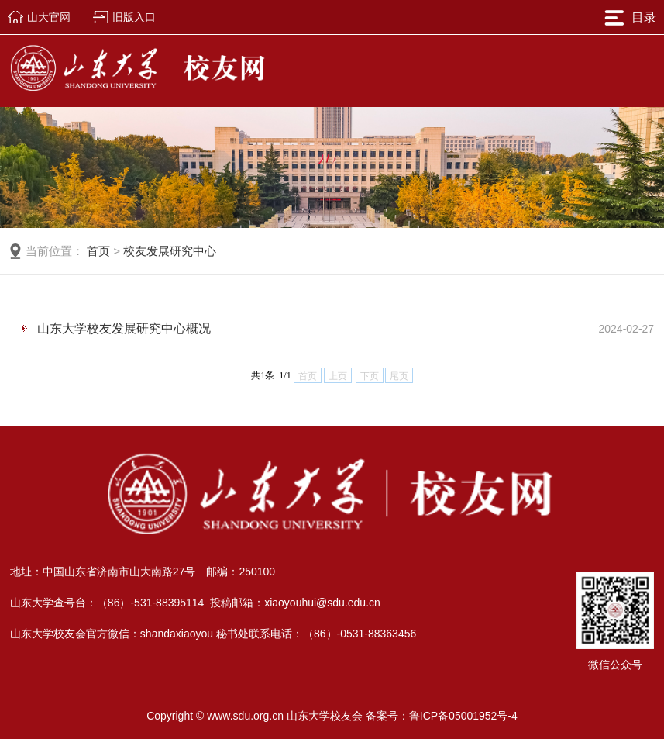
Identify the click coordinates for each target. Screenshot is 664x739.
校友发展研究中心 (169, 250)
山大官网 (49, 17)
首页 (98, 250)
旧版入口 (134, 17)
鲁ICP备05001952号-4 (463, 716)
